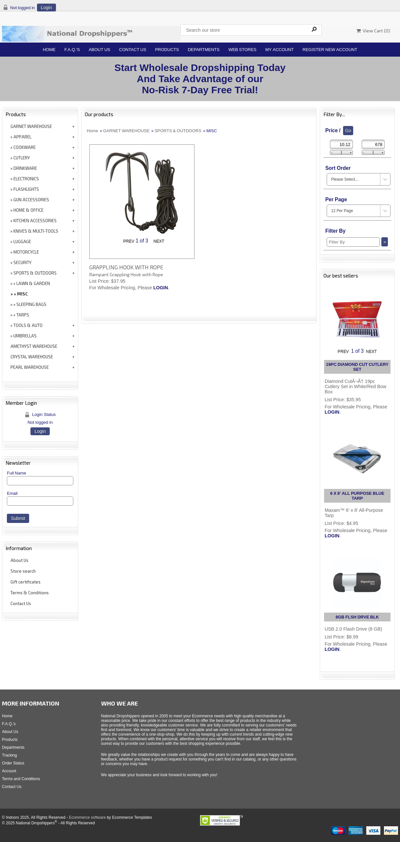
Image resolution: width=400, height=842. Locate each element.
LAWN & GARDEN (33, 283)
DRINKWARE (25, 168)
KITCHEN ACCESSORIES (35, 220)
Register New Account (329, 49)
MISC (22, 293)
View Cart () (373, 30)
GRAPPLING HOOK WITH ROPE (126, 267)
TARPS (22, 314)
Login (46, 7)
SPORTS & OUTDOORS (35, 273)
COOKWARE (24, 147)
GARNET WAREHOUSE (31, 126)
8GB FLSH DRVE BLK (357, 617)
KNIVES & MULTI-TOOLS (35, 231)
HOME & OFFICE (28, 210)
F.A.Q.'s (72, 49)
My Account (279, 49)
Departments (204, 49)
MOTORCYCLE (26, 252)
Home (49, 49)
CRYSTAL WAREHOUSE (31, 356)
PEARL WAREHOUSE (29, 367)
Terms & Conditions (29, 592)
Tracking (9, 755)
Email (12, 493)
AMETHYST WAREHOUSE (33, 346)
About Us (99, 49)
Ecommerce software (87, 817)
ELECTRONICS (26, 178)
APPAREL (22, 136)
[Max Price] (373, 144)
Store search (23, 571)
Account (9, 771)
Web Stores (242, 49)
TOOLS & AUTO (28, 325)
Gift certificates (25, 581)
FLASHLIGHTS (26, 189)
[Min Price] (341, 144)
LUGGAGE (22, 241)
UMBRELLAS (25, 335)
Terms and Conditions (21, 779)
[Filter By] (353, 242)
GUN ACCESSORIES (31, 199)
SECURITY (22, 262)
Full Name (16, 473)
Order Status (13, 763)
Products (167, 49)
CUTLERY (21, 157)
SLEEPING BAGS (31, 304)
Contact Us (132, 49)
